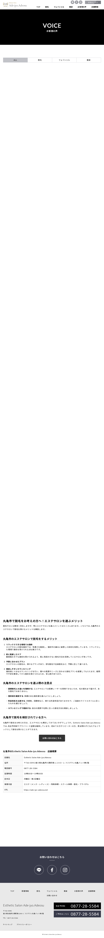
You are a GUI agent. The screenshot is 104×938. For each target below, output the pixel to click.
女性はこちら (93, 2)
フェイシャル (59, 7)
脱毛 (47, 7)
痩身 (71, 7)
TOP (38, 7)
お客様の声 (82, 7)
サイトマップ (7, 924)
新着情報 (25, 891)
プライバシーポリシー (24, 924)
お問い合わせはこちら (52, 738)
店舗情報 (94, 7)
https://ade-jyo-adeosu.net (36, 790)
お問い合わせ (52, 896)
